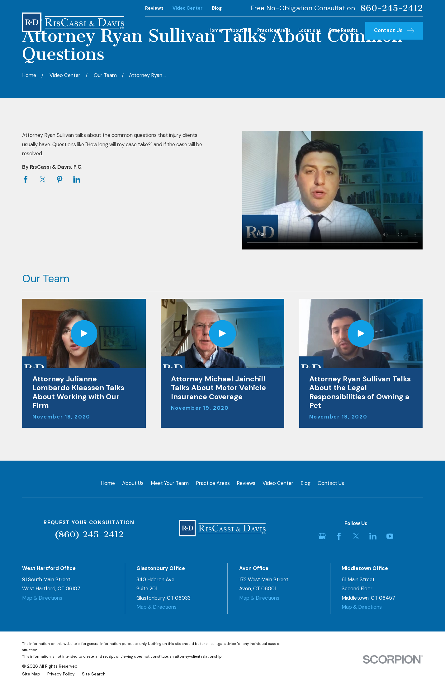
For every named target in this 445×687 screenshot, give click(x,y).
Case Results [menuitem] (343, 30)
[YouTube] (390, 536)
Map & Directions (42, 598)
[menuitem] (31, 674)
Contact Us (331, 483)
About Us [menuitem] (239, 30)
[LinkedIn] (372, 536)
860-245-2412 (391, 8)
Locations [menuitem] (309, 30)
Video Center (187, 8)
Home (108, 483)
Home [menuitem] (214, 30)
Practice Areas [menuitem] (274, 30)
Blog (217, 8)
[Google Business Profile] (322, 536)
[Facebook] (339, 536)
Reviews (154, 8)
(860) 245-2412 (89, 534)
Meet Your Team (170, 483)
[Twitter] (356, 536)
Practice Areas (213, 483)
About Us (133, 483)
